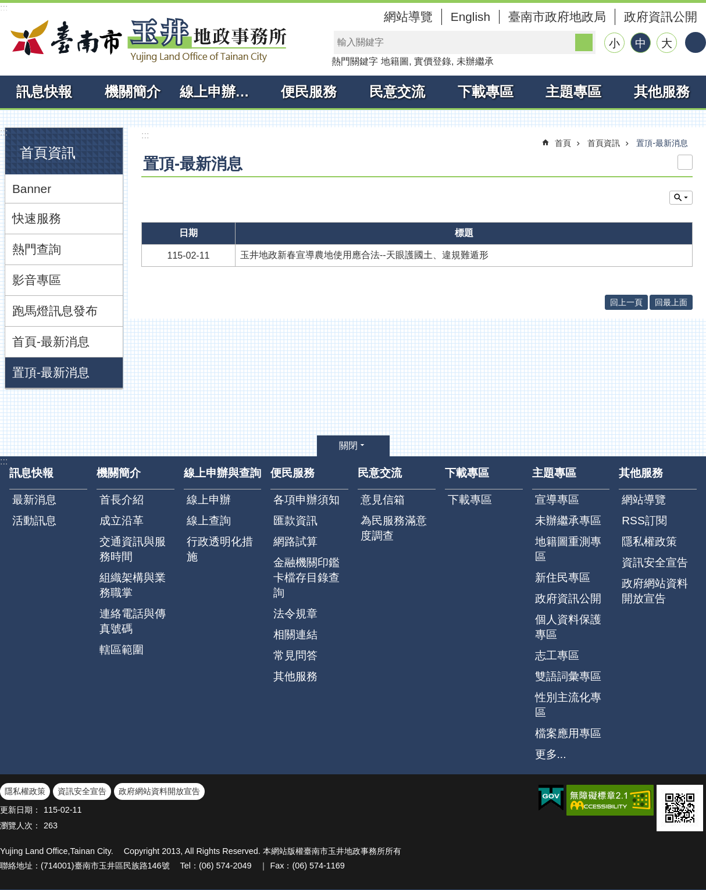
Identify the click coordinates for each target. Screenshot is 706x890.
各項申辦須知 (306, 500)
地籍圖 (395, 61)
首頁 (563, 143)
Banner (31, 188)
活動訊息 (34, 520)
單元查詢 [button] (681, 198)
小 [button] (614, 43)
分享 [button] (695, 42)
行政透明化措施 (220, 549)
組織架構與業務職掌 (132, 585)
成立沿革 (121, 520)
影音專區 (36, 280)
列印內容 (685, 162)
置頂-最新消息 (51, 372)
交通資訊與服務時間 (132, 549)
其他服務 (662, 91)
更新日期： (20, 809)
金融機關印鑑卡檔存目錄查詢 (306, 577)
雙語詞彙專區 (568, 676)
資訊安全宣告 (655, 562)
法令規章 (295, 613)
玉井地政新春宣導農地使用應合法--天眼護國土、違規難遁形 (364, 255)
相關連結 (295, 634)
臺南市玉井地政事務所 (145, 39)
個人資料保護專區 (568, 627)
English (470, 16)
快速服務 (36, 218)
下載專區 (486, 91)
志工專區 (557, 655)
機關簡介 (133, 91)
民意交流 (397, 91)
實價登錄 (432, 61)
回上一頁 (626, 302)
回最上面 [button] (671, 302)
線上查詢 (209, 520)
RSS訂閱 (644, 520)
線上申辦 (209, 500)
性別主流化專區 (568, 705)
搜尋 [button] (584, 42)
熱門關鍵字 (354, 61)
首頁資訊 (48, 152)
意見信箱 (383, 500)
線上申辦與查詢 (222, 91)
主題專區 (573, 91)
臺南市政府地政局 (557, 16)
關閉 (348, 446)
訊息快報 (44, 91)
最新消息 (34, 500)
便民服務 (309, 91)
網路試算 (295, 541)
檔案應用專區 (568, 733)
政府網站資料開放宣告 (655, 591)
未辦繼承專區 (568, 520)
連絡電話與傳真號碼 (132, 621)
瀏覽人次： (20, 825)
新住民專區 (562, 577)
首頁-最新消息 (51, 341)
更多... (550, 754)
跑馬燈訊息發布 (55, 310)
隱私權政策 (649, 541)
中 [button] (640, 43)
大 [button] (666, 43)
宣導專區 (557, 500)
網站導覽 (408, 16)
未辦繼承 (475, 61)
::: (4, 8)
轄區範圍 (121, 650)
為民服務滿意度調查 (394, 528)
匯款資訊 (295, 520)
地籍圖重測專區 (568, 549)
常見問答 (295, 655)
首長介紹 (121, 500)
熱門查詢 (36, 249)
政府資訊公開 (660, 16)
